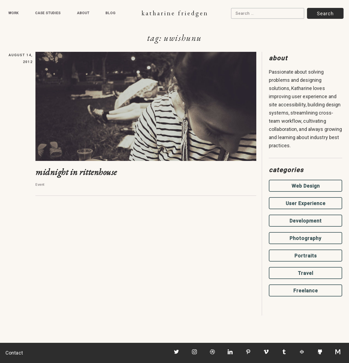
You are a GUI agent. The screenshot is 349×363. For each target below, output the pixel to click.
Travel (305, 273)
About (83, 13)
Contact (14, 353)
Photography (305, 238)
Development (306, 221)
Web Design (305, 186)
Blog (110, 13)
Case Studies (48, 13)
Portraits (305, 256)
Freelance (305, 290)
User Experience (306, 203)
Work (13, 13)
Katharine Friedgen (175, 13)
